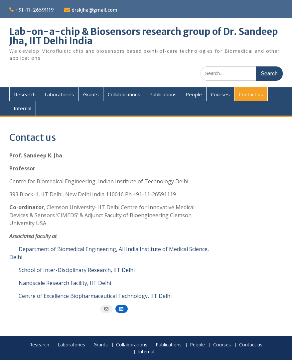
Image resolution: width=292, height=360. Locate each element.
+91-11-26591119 (34, 10)
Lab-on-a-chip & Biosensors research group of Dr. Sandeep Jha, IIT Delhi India (143, 36)
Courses (220, 94)
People (194, 94)
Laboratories (59, 94)
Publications (163, 94)
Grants (91, 94)
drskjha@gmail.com (94, 10)
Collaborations (124, 94)
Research (25, 94)
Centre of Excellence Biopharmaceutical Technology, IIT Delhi (95, 296)
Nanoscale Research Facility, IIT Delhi (65, 283)
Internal (22, 108)
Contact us (251, 94)
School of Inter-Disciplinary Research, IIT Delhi (77, 270)
